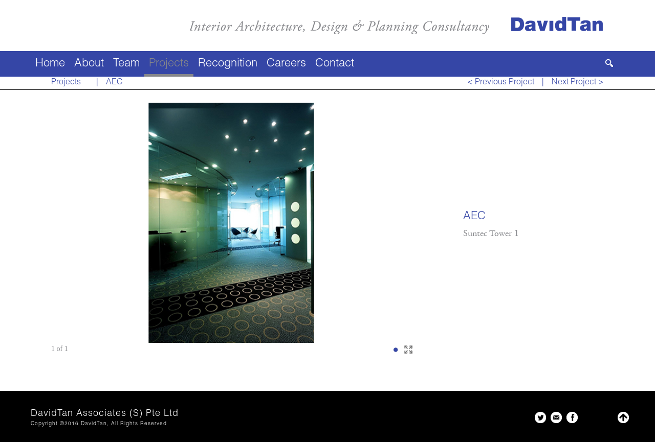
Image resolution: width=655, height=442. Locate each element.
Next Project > (578, 83)
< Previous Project (500, 83)
